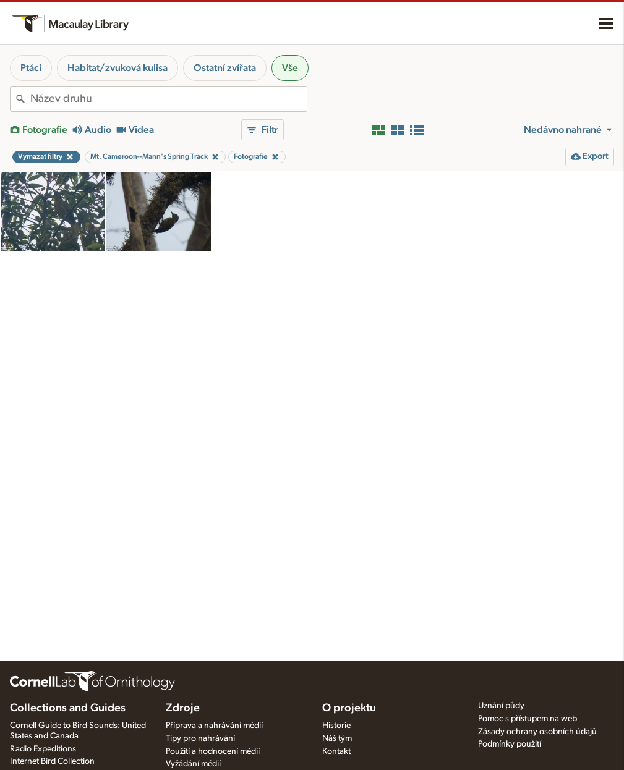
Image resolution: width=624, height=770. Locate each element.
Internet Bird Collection (52, 761)
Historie (336, 725)
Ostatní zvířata (225, 68)
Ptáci (30, 68)
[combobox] (168, 99)
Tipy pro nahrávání (200, 738)
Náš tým (337, 738)
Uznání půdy (501, 705)
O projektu (349, 708)
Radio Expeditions (43, 749)
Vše (290, 68)
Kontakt (336, 751)
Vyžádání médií (193, 763)
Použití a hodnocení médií (213, 751)
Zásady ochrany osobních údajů (537, 731)
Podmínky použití (509, 744)
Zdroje (183, 708)
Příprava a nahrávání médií (214, 725)
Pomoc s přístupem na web (527, 718)
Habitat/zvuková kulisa (117, 68)
